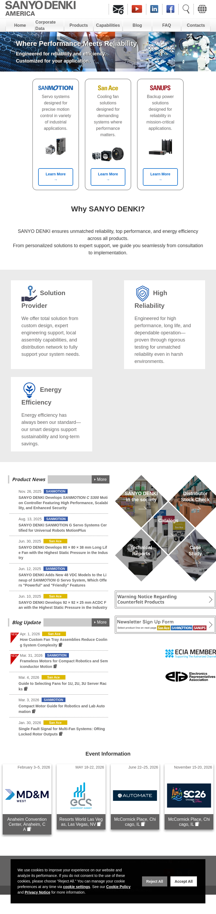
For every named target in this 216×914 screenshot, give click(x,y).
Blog (137, 25)
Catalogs (168, 530)
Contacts (196, 25)
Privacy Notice (37, 892)
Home (20, 25)
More (102, 479)
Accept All (184, 881)
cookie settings (76, 887)
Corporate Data (46, 25)
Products (78, 25)
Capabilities (108, 25)
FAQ (166, 25)
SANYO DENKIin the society (141, 502)
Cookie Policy (118, 887)
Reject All (154, 881)
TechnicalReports (141, 557)
